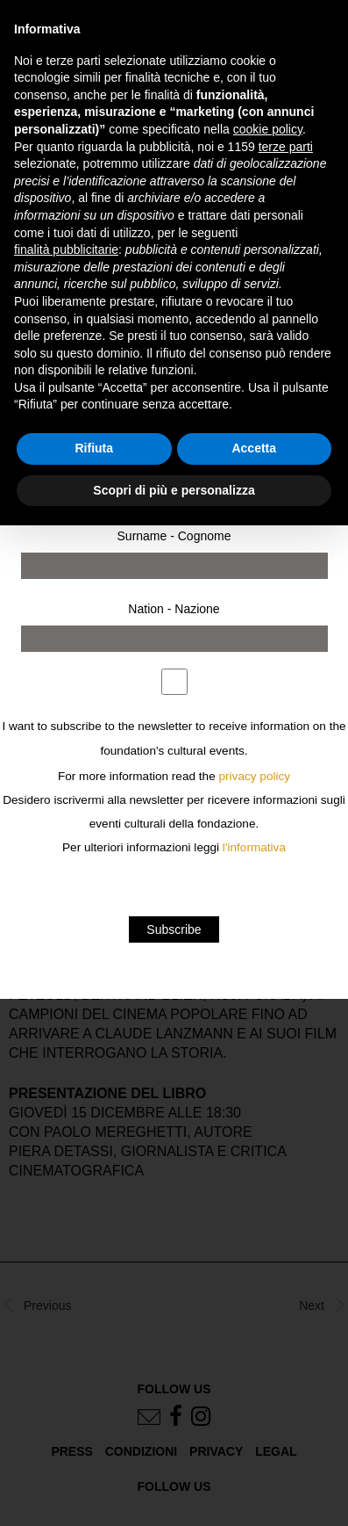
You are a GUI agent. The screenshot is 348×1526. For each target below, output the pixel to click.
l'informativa (254, 847)
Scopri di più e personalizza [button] (173, 490)
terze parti (286, 147)
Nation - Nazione (173, 609)
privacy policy (255, 776)
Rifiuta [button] (94, 448)
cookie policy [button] (267, 129)
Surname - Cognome (174, 536)
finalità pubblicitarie (66, 249)
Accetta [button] (253, 448)
